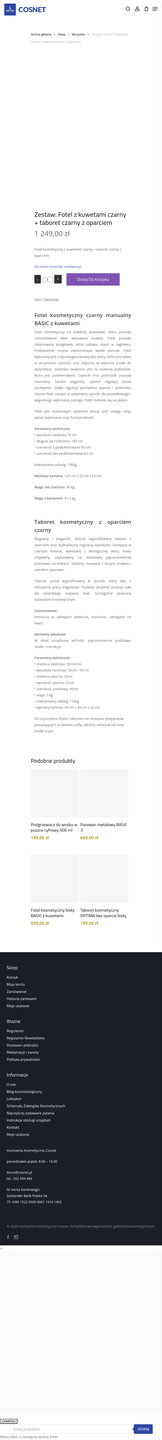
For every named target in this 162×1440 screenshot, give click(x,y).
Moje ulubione (18, 1005)
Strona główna (41, 34)
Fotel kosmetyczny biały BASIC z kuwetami (52, 913)
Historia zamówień (22, 998)
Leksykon (14, 1098)
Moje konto (16, 984)
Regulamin (15, 1030)
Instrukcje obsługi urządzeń (29, 1120)
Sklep (61, 34)
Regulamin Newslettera (25, 1038)
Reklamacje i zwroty (23, 1052)
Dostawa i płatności (22, 1045)
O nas (11, 1084)
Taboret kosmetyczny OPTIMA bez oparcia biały (103, 913)
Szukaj (143, 1429)
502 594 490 (22, 1178)
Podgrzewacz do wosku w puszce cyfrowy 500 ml (54, 827)
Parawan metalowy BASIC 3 (103, 827)
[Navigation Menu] (155, 8)
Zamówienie (16, 991)
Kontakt (13, 1127)
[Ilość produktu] (47, 279)
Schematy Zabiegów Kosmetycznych (36, 1105)
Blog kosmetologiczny (24, 1091)
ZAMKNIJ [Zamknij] (9, 1421)
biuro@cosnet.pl (19, 1172)
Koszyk (12, 977)
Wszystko (78, 34)
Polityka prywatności (23, 1059)
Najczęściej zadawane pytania (30, 1113)
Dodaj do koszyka (93, 279)
